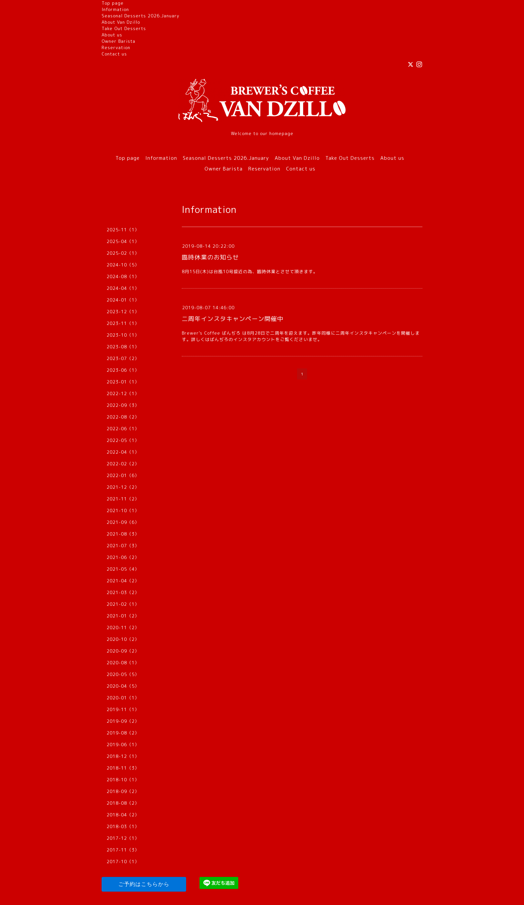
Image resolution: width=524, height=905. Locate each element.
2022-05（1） (123, 440)
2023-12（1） (123, 312)
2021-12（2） (123, 487)
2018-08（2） (123, 803)
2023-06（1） (123, 370)
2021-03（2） (123, 592)
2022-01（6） (123, 475)
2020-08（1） (123, 663)
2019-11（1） (123, 709)
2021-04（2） (123, 581)
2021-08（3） (123, 534)
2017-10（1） (123, 862)
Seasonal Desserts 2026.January (140, 16)
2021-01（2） (123, 616)
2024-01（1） (123, 300)
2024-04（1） (123, 288)
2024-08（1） (123, 276)
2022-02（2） (123, 464)
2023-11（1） (123, 323)
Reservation (116, 47)
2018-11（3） (123, 768)
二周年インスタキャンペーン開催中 (232, 319)
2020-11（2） (123, 628)
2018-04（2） (123, 815)
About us (112, 35)
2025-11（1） (123, 230)
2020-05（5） (123, 674)
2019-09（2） (123, 721)
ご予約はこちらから (143, 884)
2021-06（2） (123, 557)
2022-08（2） (123, 417)
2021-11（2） (123, 499)
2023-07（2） (123, 358)
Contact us (114, 54)
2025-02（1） (123, 253)
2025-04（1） (123, 241)
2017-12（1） (123, 838)
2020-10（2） (123, 639)
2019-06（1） (123, 745)
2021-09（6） (123, 522)
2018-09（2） (123, 791)
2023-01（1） (123, 382)
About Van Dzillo (121, 22)
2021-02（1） (123, 604)
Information (115, 9)
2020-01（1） (123, 698)
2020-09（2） (123, 651)
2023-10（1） (123, 335)
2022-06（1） (123, 429)
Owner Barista (118, 41)
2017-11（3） (123, 850)
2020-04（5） (123, 686)
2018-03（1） (123, 826)
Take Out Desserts (124, 28)
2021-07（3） (123, 546)
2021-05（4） (123, 569)
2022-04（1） (123, 452)
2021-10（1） (123, 510)
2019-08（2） (123, 733)
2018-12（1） (123, 756)
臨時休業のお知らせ (210, 257)
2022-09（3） (123, 405)
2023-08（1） (123, 347)
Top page (113, 3)
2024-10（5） (123, 265)
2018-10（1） (123, 780)
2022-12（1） (123, 393)
